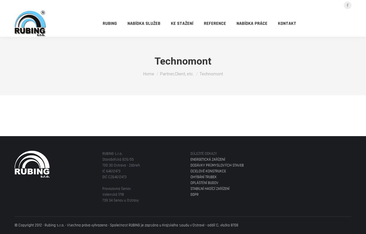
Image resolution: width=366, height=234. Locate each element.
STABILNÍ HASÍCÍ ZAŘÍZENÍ (210, 188)
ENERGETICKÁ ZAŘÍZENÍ (207, 159)
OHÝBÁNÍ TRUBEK (203, 177)
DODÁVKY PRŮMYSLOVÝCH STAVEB (217, 165)
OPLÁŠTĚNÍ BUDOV (204, 183)
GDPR (194, 194)
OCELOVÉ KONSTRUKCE (208, 171)
